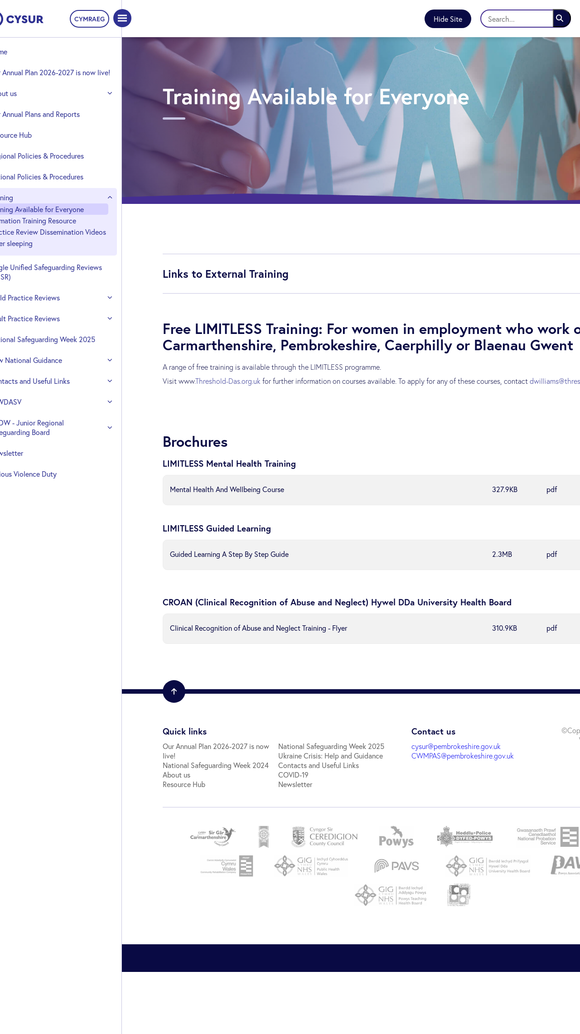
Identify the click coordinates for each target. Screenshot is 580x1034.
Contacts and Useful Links (51, 409)
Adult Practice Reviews (46, 337)
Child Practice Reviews (46, 316)
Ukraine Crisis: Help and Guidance (211, 817)
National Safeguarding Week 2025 (55, 362)
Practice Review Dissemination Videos (58, 246)
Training (23, 207)
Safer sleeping (33, 262)
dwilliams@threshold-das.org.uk (208, 406)
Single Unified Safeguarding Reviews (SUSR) (54, 290)
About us (25, 102)
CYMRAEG (94, 18)
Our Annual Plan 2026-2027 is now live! (57, 77)
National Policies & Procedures (58, 186)
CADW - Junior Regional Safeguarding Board (48, 455)
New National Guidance (47, 388)
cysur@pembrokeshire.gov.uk (358, 770)
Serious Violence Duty (45, 502)
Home (20, 51)
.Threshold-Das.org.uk (223, 396)
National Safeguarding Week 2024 (212, 779)
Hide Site (448, 19)
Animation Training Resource (54, 230)
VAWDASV (27, 430)
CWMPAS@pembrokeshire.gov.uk (365, 779)
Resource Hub (32, 144)
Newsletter (28, 481)
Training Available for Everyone (58, 218)
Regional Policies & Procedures (58, 165)
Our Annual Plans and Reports (56, 123)
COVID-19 (174, 836)
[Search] (525, 19)
